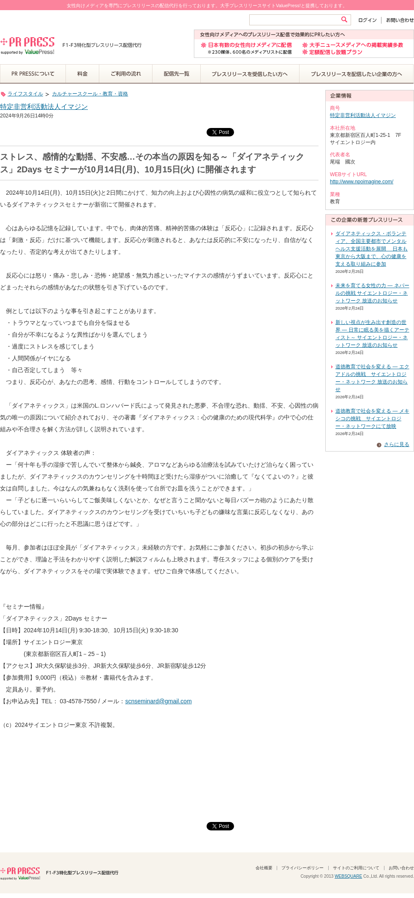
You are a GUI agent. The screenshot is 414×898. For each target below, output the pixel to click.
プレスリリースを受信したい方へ (250, 74)
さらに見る (396, 444)
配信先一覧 (177, 74)
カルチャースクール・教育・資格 (90, 94)
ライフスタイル (25, 94)
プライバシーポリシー (302, 867)
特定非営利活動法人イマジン (44, 106)
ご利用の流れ (126, 74)
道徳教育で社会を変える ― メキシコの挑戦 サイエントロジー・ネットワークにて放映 (372, 418)
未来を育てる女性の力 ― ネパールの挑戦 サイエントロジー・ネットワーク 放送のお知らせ (372, 293)
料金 (82, 74)
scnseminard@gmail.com (158, 701)
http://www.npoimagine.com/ (361, 182)
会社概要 (264, 867)
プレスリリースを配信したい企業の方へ (357, 74)
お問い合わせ (397, 20)
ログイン (369, 20)
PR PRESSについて (33, 74)
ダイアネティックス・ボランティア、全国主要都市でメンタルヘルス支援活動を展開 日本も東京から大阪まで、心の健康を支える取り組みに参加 (371, 249)
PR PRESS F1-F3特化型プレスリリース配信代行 (59, 872)
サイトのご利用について (356, 867)
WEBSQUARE (348, 876)
